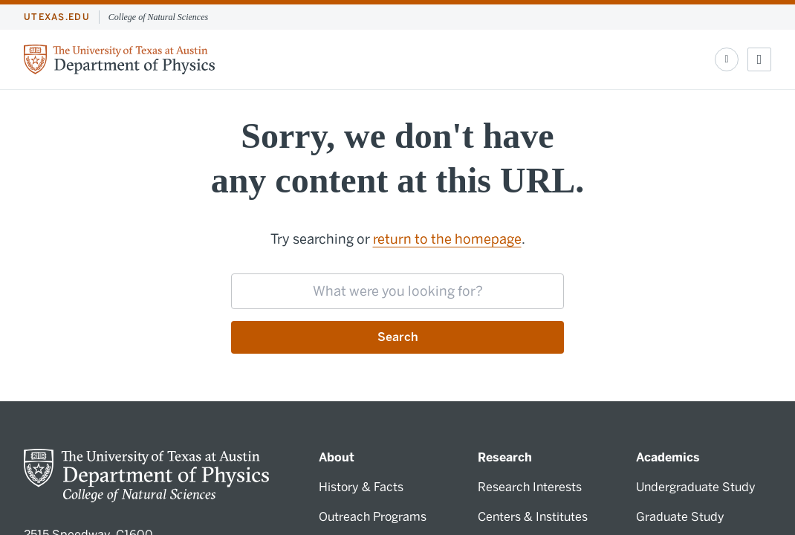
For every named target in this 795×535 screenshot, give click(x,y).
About (336, 457)
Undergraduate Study (696, 487)
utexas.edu (57, 17)
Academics (668, 457)
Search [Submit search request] (397, 337)
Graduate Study (680, 517)
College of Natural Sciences (158, 17)
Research (505, 457)
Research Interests (530, 487)
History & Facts (361, 487)
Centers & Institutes (533, 517)
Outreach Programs (372, 517)
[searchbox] (397, 291)
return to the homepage (447, 239)
